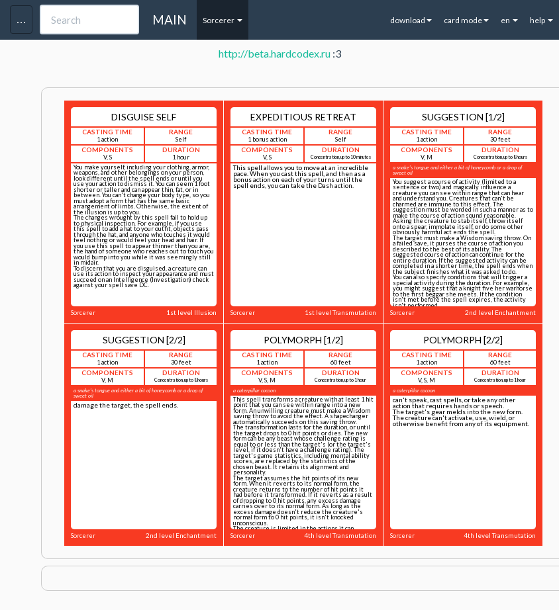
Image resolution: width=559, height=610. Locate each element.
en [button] (509, 20)
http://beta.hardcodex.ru (274, 53)
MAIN (169, 19)
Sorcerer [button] (222, 20)
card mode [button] (466, 20)
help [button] (541, 20)
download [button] (411, 20)
